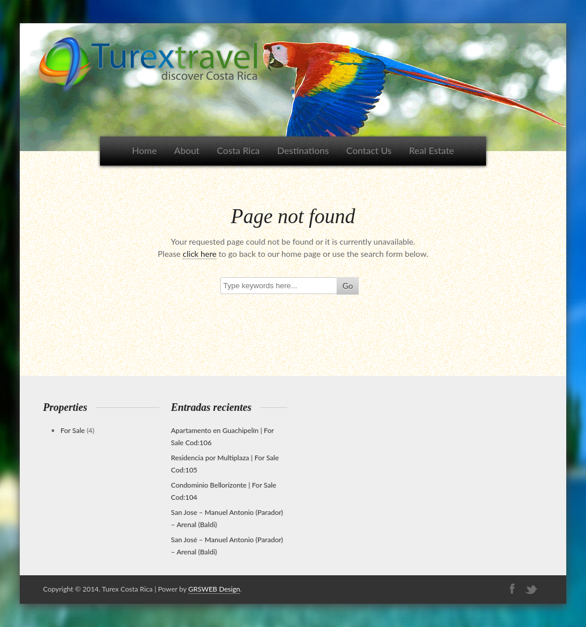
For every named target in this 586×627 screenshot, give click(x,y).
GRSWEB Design (214, 589)
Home (144, 150)
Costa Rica (238, 150)
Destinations (303, 150)
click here (199, 254)
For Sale (72, 430)
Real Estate (432, 150)
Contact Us (369, 150)
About (187, 150)
